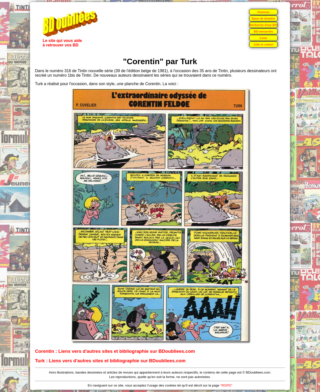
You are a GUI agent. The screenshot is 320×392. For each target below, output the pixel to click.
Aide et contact (263, 44)
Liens (263, 38)
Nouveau (263, 12)
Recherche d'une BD (263, 25)
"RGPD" (226, 385)
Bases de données (263, 18)
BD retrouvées (263, 31)
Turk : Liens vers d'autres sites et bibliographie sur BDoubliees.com (110, 360)
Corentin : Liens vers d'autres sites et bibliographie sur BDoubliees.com (115, 351)
